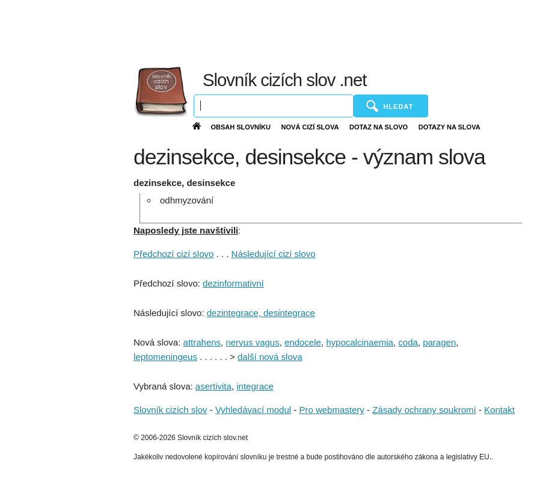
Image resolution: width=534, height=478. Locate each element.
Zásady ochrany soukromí (424, 410)
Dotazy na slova (449, 127)
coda (408, 342)
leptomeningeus (165, 357)
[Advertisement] (271, 30)
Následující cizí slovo (274, 254)
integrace (255, 386)
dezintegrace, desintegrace (261, 313)
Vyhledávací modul (253, 410)
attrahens (202, 342)
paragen (439, 342)
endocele (302, 342)
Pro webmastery (331, 410)
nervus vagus (252, 342)
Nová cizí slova (310, 127)
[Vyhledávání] (274, 106)
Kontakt (499, 410)
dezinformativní (233, 283)
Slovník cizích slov (170, 410)
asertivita (213, 386)
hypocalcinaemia (359, 342)
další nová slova (270, 357)
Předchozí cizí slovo (173, 254)
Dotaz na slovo (378, 127)
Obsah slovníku (240, 127)
